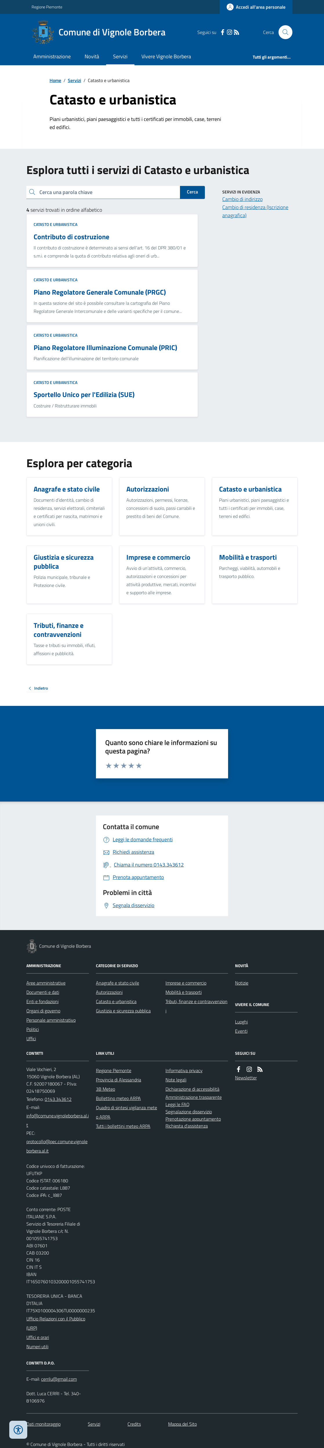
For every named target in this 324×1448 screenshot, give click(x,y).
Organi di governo (43, 1010)
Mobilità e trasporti (183, 992)
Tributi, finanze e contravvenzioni (196, 1006)
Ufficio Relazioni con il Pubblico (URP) (55, 1323)
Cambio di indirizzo (242, 199)
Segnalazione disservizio (188, 1111)
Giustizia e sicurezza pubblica (123, 1010)
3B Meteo (105, 1088)
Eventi (241, 1030)
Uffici (31, 1038)
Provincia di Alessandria (118, 1079)
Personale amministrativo (51, 1019)
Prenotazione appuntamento (193, 1118)
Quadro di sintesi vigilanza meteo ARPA (126, 1112)
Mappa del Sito (182, 1423)
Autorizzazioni (109, 992)
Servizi (120, 56)
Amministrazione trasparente (193, 1097)
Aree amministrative (45, 982)
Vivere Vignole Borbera (166, 56)
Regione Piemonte (47, 7)
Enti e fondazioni (42, 1001)
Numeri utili (37, 1346)
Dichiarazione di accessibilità (192, 1088)
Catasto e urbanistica (55, 224)
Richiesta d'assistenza (186, 1125)
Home (55, 80)
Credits (134, 1423)
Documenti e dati (42, 992)
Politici (32, 1029)
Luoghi (241, 1021)
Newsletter (246, 1077)
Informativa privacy (184, 1070)
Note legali (175, 1079)
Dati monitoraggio (43, 1423)
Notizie (241, 982)
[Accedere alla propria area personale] (256, 7)
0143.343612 (58, 1099)
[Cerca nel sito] (283, 32)
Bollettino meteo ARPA (118, 1098)
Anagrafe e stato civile (117, 982)
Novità (92, 56)
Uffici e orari (37, 1337)
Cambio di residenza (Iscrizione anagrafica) (255, 211)
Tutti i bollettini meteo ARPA (123, 1126)
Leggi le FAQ (177, 1104)
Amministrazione (52, 56)
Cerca (192, 191)
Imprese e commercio (185, 982)
